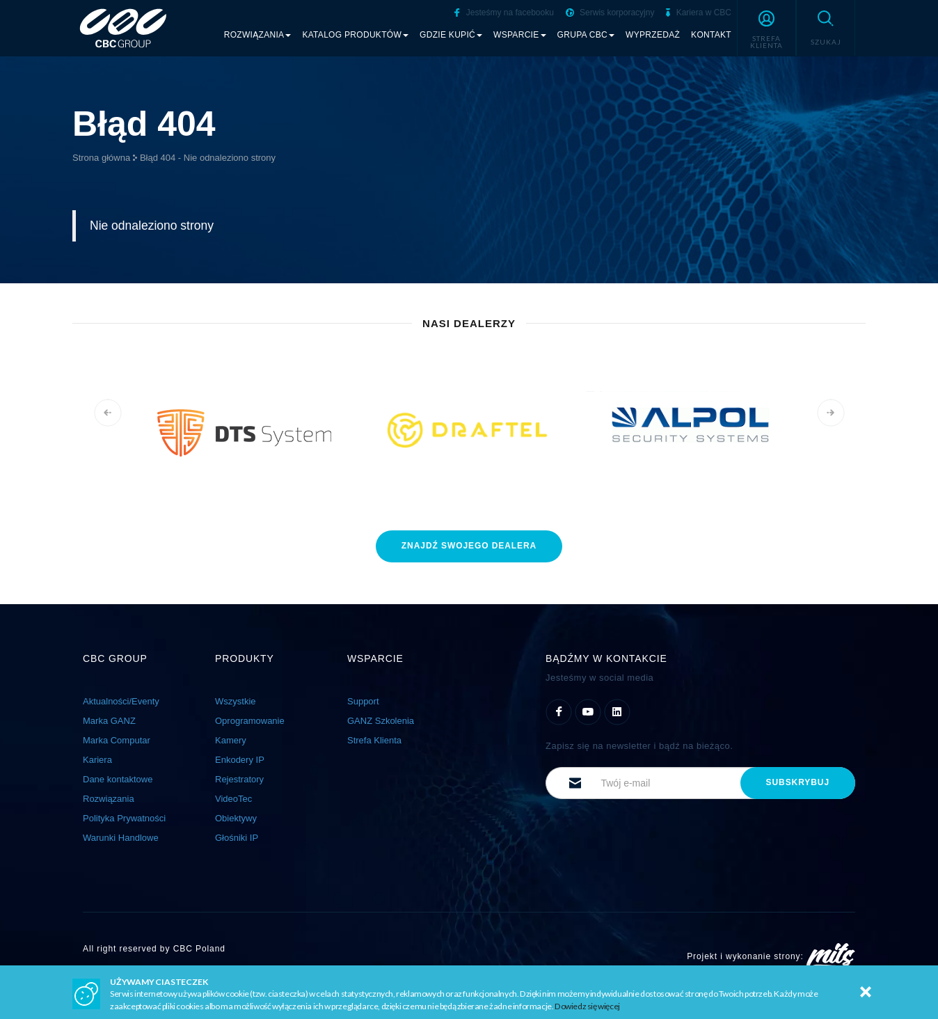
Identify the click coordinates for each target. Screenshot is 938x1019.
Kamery (230, 740)
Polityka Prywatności (124, 818)
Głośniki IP (236, 837)
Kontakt (711, 35)
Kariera (97, 760)
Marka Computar (116, 740)
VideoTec (233, 798)
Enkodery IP (239, 760)
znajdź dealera (469, 546)
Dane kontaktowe (117, 779)
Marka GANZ (109, 721)
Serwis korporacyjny (610, 12)
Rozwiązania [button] (258, 35)
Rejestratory (239, 779)
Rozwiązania (108, 798)
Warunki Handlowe (121, 837)
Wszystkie (235, 701)
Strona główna (101, 157)
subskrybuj (797, 782)
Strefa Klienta (374, 740)
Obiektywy (236, 818)
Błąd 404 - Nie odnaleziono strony (208, 157)
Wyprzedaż (653, 35)
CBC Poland (199, 949)
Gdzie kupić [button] (451, 35)
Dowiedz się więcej (587, 1006)
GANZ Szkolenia (380, 721)
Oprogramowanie (250, 721)
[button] (766, 28)
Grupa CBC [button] (586, 35)
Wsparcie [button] (519, 35)
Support (363, 701)
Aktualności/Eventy (121, 701)
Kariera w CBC (698, 12)
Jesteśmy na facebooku (503, 12)
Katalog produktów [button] (355, 35)
